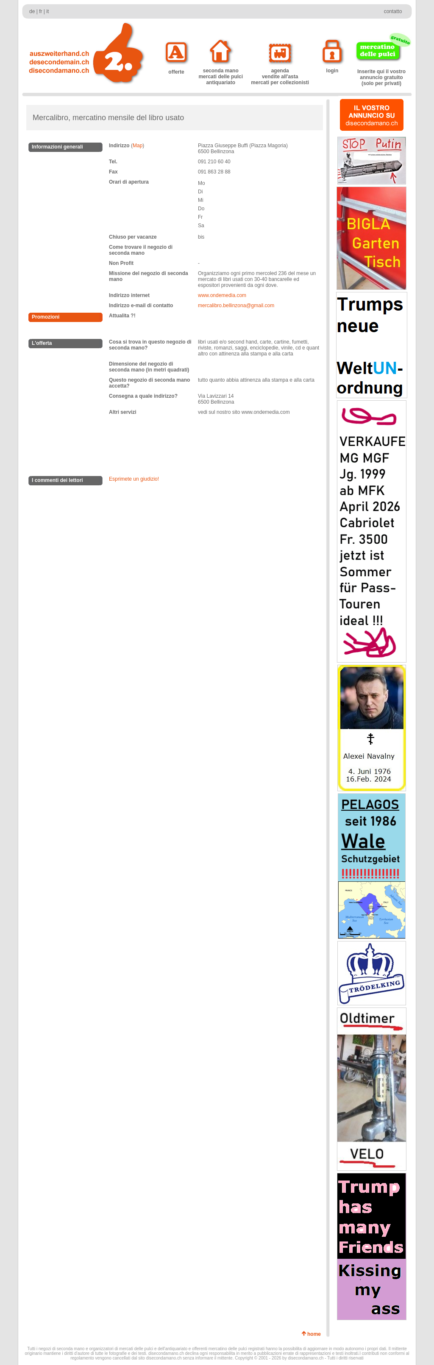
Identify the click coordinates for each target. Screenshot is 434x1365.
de (32, 11)
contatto (393, 11)
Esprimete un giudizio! (134, 479)
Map (137, 146)
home (315, 1334)
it (47, 11)
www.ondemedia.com (222, 295)
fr (40, 11)
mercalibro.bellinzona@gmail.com (236, 305)
